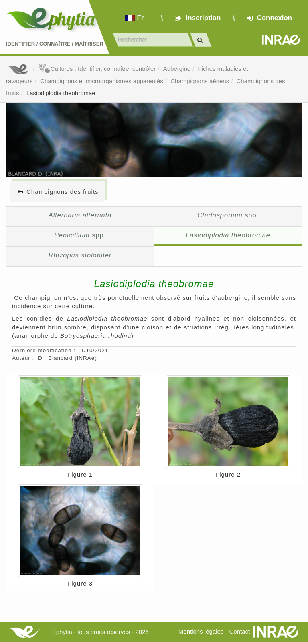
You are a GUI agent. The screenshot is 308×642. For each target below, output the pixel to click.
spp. (228, 215)
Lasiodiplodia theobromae (60, 93)
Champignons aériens (199, 81)
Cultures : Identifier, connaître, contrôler (97, 68)
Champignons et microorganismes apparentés (101, 81)
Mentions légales (201, 631)
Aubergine (176, 68)
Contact (239, 631)
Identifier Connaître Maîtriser (54, 44)
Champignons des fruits (62, 191)
